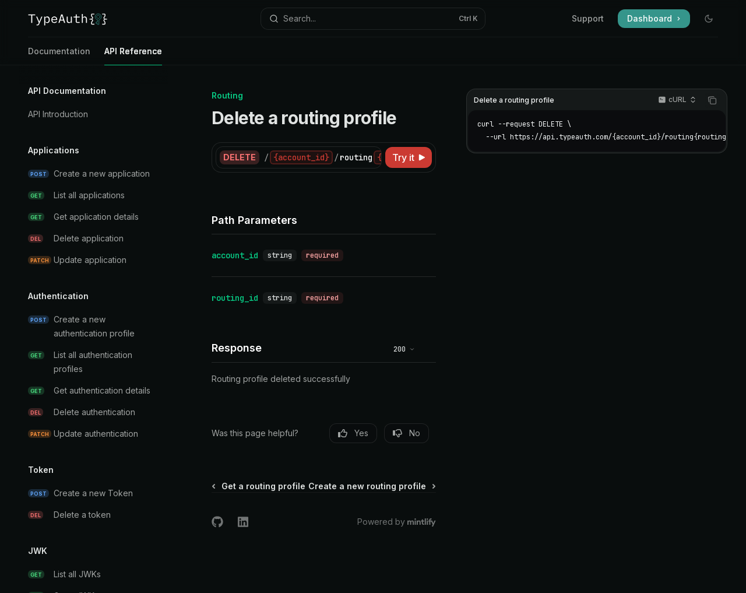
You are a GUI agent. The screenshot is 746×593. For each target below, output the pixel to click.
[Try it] (408, 157)
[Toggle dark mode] (708, 18)
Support (588, 18)
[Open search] (373, 18)
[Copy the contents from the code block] (712, 100)
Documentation (59, 55)
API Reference (133, 55)
